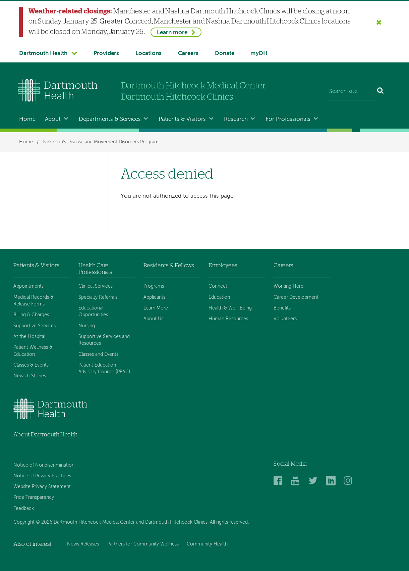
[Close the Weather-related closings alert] (379, 22)
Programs (153, 286)
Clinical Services (95, 286)
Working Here (288, 286)
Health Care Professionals (95, 269)
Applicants (154, 297)
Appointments (28, 286)
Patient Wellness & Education (32, 350)
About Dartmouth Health (45, 434)
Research (236, 119)
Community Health (207, 544)
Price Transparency (33, 497)
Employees (223, 265)
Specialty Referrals (97, 297)
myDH (259, 53)
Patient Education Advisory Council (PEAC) (104, 368)
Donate (224, 53)
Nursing (86, 326)
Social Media (290, 464)
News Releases (83, 544)
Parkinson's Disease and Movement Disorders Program (101, 142)
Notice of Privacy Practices (42, 476)
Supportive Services (34, 326)
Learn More (155, 308)
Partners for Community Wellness (143, 544)
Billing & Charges (31, 315)
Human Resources (228, 319)
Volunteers (285, 319)
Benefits (282, 308)
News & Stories (29, 376)
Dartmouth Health (43, 53)
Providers (106, 53)
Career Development (296, 297)
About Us (153, 319)
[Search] (381, 91)
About (53, 119)
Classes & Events (31, 365)
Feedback (23, 508)
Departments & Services (110, 119)
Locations (148, 53)
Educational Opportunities (93, 311)
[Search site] (351, 91)
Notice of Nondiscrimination (43, 465)
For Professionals (288, 119)
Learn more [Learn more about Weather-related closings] (172, 33)
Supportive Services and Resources (104, 340)
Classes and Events (98, 354)
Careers (188, 53)
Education (219, 297)
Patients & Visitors (182, 119)
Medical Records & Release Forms (33, 300)
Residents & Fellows (168, 265)
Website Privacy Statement (42, 486)
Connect (218, 286)
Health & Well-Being (230, 308)
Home (27, 119)
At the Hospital (29, 336)
